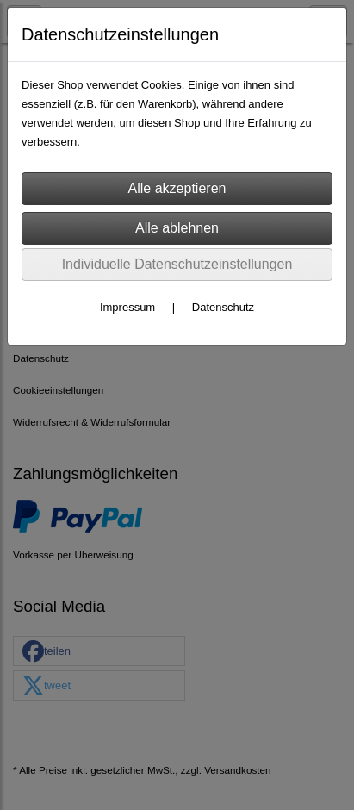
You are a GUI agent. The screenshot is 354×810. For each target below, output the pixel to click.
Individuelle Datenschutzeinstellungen (177, 264)
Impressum (127, 307)
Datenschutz (223, 307)
